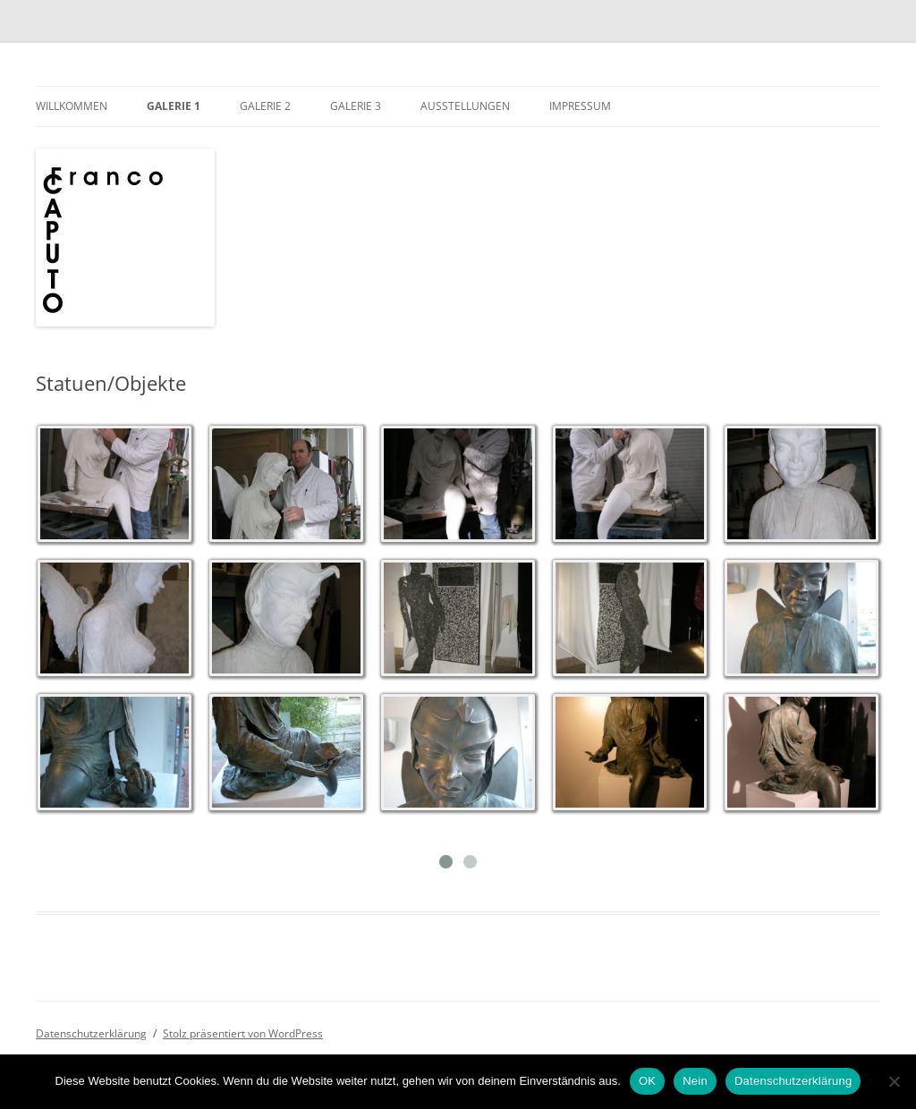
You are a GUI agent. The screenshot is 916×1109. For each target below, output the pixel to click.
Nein (695, 1081)
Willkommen (71, 106)
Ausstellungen (465, 106)
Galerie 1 (173, 106)
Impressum (580, 106)
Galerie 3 (355, 106)
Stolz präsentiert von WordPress (243, 1033)
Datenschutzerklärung (91, 1033)
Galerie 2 (265, 106)
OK (647, 1081)
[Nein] (894, 1081)
